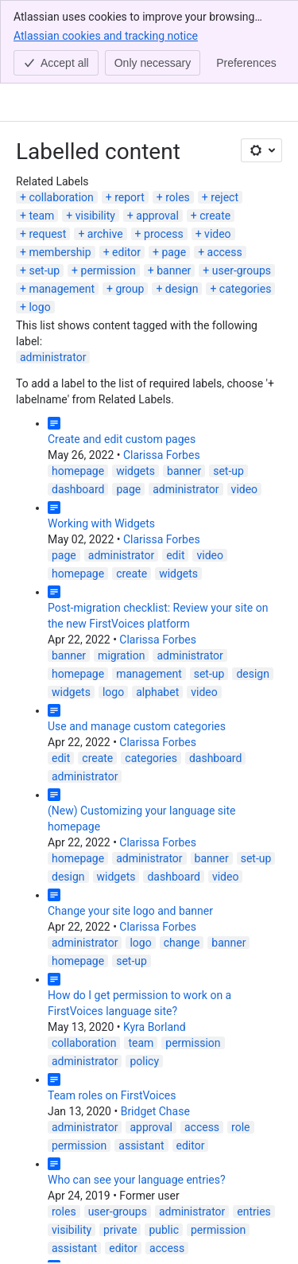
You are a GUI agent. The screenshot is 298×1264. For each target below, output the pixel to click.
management (62, 288)
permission (108, 270)
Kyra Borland (154, 1027)
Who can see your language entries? (137, 1179)
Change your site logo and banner (130, 910)
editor (126, 252)
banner (174, 270)
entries (254, 1211)
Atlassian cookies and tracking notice (106, 35)
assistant (141, 1145)
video (217, 234)
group (129, 288)
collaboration (61, 197)
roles (177, 197)
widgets (135, 471)
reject (224, 197)
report (129, 197)
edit (175, 555)
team (41, 215)
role (240, 1127)
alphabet (157, 692)
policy (144, 1061)
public (164, 1229)
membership (60, 252)
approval (157, 215)
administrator (53, 357)
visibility (95, 215)
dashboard (78, 489)
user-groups (241, 270)
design (182, 288)
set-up (44, 270)
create (214, 215)
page (173, 252)
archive (105, 234)
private (120, 1229)
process (164, 234)
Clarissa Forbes (161, 455)
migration (121, 655)
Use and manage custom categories (137, 726)
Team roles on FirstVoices (112, 1095)
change (182, 942)
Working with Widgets (101, 523)
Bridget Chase (155, 1111)
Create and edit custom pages (121, 439)
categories (245, 288)
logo (39, 307)
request (47, 234)
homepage (78, 471)
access (224, 252)
